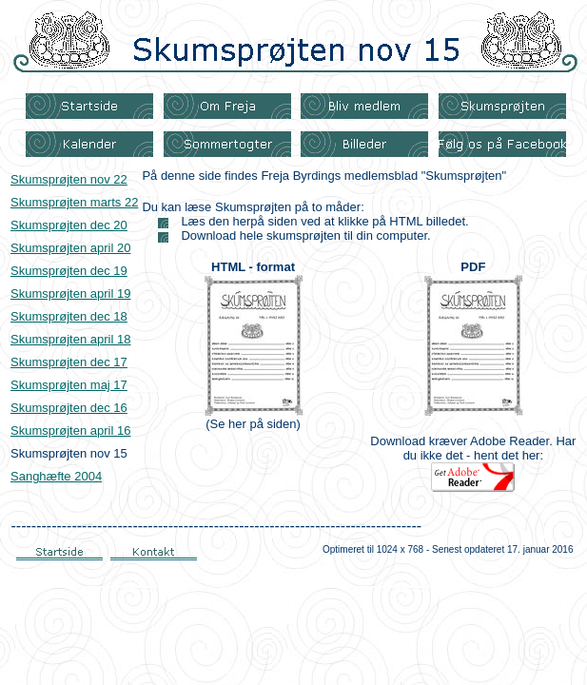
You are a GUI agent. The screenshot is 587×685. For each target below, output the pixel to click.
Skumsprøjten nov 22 (68, 179)
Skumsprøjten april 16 (70, 430)
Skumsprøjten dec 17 (68, 362)
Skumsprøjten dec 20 (68, 225)
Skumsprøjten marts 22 (74, 202)
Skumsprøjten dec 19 (68, 271)
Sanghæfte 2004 (56, 476)
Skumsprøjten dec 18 (68, 316)
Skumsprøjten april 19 (70, 293)
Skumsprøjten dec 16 (68, 408)
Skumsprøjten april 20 (70, 248)
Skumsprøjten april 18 (70, 339)
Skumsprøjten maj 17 (68, 385)
